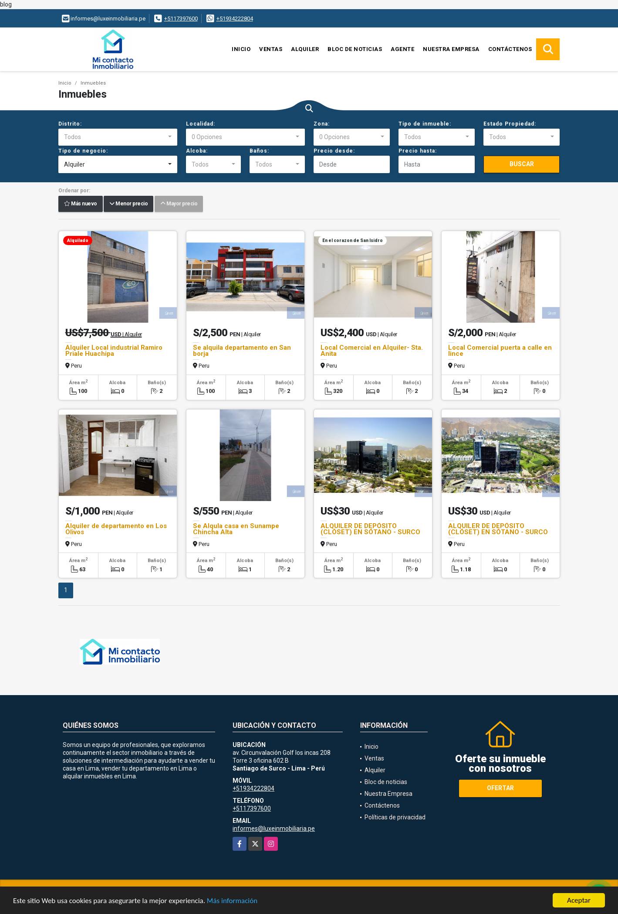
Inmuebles (93, 83)
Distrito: (70, 124)
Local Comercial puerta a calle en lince (500, 351)
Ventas (270, 49)
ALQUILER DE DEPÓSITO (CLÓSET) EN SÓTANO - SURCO (370, 529)
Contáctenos (510, 49)
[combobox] (117, 137)
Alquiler (305, 49)
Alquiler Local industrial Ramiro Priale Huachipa (113, 351)
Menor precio (128, 204)
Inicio (241, 49)
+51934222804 (234, 18)
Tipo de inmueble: (424, 124)
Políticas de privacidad (395, 817)
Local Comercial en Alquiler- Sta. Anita (372, 351)
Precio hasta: (417, 151)
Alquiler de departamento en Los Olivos (116, 529)
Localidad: (200, 124)
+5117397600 (181, 18)
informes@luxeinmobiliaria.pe (274, 828)
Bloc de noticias (355, 49)
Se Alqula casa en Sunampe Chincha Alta (236, 529)
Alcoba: (197, 151)
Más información (232, 901)
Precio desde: (334, 151)
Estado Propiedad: (509, 124)
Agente (402, 49)
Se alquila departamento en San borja (242, 351)
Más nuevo (80, 204)
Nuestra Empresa (451, 49)
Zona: (322, 124)
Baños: (259, 151)
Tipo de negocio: (83, 151)
